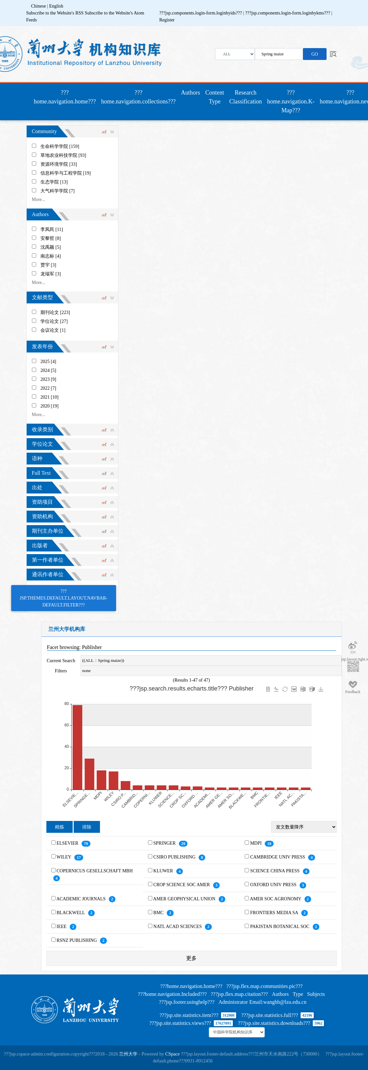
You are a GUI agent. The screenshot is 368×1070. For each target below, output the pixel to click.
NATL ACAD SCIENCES (178, 926)
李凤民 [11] (51, 229)
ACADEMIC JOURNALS (81, 898)
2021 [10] (49, 397)
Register (167, 19)
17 (79, 857)
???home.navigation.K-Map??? (290, 101)
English (56, 6)
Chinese (38, 6)
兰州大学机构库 (66, 629)
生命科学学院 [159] (59, 146)
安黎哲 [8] (50, 238)
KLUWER (163, 870)
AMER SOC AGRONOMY (276, 898)
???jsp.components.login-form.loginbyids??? (201, 13)
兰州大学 (128, 1053)
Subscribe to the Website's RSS (55, 13)
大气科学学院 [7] (57, 190)
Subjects (316, 994)
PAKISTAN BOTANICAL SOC (280, 926)
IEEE (62, 926)
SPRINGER (165, 843)
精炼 (59, 827)
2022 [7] (48, 388)
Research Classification (245, 97)
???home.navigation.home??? (66, 97)
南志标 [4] (50, 256)
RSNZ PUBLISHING (77, 940)
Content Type (214, 97)
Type (298, 994)
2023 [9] (48, 379)
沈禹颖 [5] (50, 247)
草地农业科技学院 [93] (63, 155)
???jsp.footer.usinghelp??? (186, 1002)
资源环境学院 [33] (58, 164)
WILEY (64, 857)
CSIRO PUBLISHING (174, 857)
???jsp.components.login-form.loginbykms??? (288, 13)
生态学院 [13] (54, 182)
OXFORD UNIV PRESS (274, 884)
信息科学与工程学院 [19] (65, 173)
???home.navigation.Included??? (172, 994)
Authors (190, 92)
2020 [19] (49, 406)
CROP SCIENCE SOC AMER (182, 884)
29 (183, 843)
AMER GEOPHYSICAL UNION (185, 898)
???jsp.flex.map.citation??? (239, 994)
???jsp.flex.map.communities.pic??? (264, 986)
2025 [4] (48, 361)
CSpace (172, 1053)
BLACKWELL (71, 912)
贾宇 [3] (48, 265)
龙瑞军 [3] (50, 273)
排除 (86, 827)
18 (269, 843)
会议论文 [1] (52, 330)
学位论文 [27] (54, 321)
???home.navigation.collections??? (138, 97)
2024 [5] (48, 370)
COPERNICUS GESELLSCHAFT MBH (95, 870)
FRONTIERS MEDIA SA (274, 912)
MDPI (256, 843)
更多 (191, 958)
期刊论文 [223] (55, 312)
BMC (159, 912)
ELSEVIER (68, 843)
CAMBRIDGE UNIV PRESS (278, 857)
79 (86, 843)
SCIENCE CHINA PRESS (275, 870)
